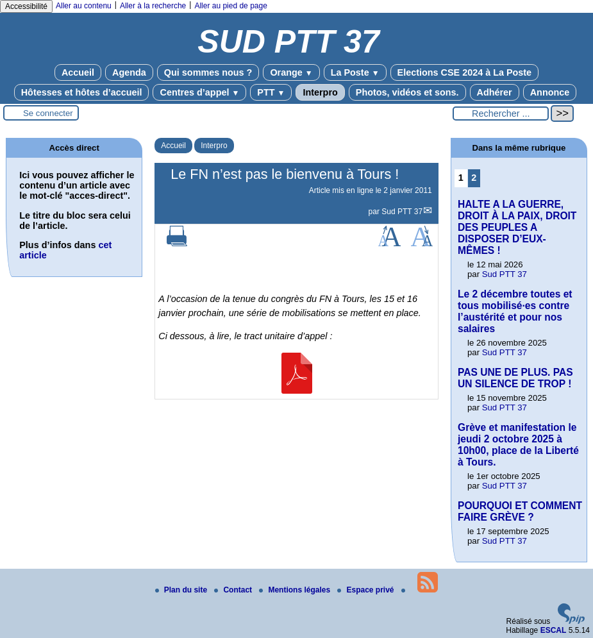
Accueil (78, 72)
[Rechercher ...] (501, 113)
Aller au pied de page (230, 5)
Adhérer (494, 92)
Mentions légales (295, 589)
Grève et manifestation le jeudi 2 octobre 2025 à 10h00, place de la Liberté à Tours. (518, 444)
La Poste (355, 72)
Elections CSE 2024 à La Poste (464, 72)
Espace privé (366, 589)
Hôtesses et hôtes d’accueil (81, 92)
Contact (234, 589)
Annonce (550, 92)
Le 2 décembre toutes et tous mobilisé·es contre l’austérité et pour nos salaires (515, 311)
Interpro (320, 92)
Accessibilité (26, 6)
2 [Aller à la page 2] (473, 177)
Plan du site (182, 589)
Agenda (129, 72)
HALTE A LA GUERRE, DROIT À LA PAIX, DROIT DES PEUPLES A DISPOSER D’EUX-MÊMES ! (517, 227)
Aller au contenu (84, 5)
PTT (271, 92)
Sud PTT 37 (401, 211)
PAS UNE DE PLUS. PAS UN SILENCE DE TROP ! (515, 378)
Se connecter (48, 113)
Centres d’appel (199, 92)
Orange (291, 72)
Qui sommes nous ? (208, 72)
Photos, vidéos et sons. (407, 92)
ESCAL (553, 630)
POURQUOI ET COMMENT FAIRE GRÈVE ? (520, 511)
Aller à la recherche (153, 5)
